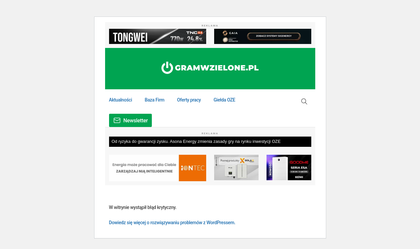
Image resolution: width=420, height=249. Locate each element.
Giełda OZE (224, 100)
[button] (304, 101)
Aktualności (120, 100)
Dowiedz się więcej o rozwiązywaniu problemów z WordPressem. (172, 222)
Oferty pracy (189, 100)
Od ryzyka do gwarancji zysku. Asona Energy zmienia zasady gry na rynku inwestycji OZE (196, 141)
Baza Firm (154, 100)
